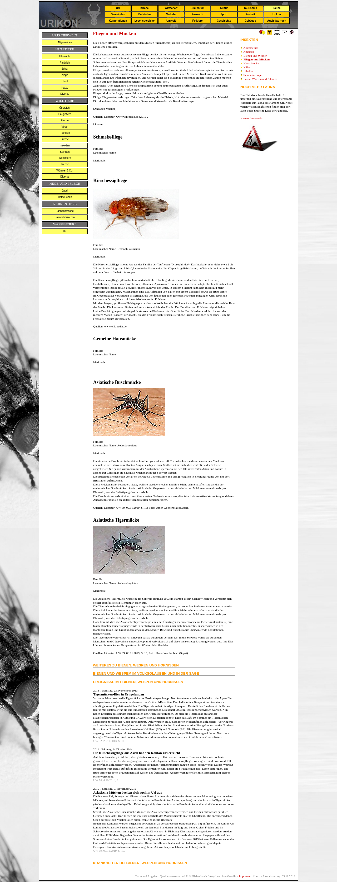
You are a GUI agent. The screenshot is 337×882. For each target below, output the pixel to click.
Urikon (276, 14)
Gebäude (250, 20)
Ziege (64, 75)
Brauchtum (198, 8)
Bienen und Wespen (255, 55)
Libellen (249, 71)
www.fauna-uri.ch (253, 118)
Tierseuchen (65, 197)
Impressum (245, 876)
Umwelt (171, 20)
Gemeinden (118, 14)
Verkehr (171, 14)
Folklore (197, 20)
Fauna (276, 8)
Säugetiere (64, 114)
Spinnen (65, 151)
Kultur (224, 8)
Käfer (247, 67)
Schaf (64, 68)
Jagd (65, 190)
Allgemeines (65, 42)
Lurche (65, 139)
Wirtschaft (171, 8)
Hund (65, 81)
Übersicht (64, 56)
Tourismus (250, 8)
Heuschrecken (252, 63)
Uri (118, 8)
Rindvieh (65, 62)
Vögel (64, 126)
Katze (64, 87)
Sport (223, 14)
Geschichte (224, 20)
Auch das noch (276, 20)
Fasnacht (197, 14)
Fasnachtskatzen (65, 217)
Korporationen (118, 20)
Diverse (64, 93)
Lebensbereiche (145, 20)
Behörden (144, 14)
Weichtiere (64, 157)
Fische (64, 120)
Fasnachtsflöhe (65, 210)
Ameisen (248, 51)
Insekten (65, 145)
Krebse (65, 164)
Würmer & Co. (64, 170)
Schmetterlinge (253, 75)
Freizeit (250, 14)
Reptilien (65, 132)
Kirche (144, 8)
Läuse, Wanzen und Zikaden (260, 78)
